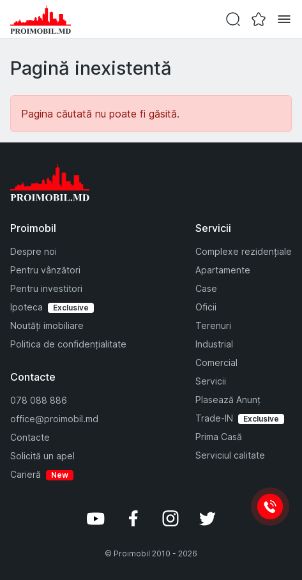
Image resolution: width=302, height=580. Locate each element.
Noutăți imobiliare (47, 325)
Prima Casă (218, 436)
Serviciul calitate (230, 455)
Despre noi (33, 251)
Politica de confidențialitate (68, 344)
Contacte (30, 437)
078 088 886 (38, 400)
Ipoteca (26, 306)
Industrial (214, 344)
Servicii (210, 381)
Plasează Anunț (227, 399)
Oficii (205, 306)
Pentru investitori (46, 288)
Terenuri (213, 325)
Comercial (216, 362)
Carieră (25, 474)
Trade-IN (214, 418)
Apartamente (222, 269)
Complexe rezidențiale (243, 251)
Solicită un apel (42, 455)
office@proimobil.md (54, 418)
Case (206, 288)
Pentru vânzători (45, 269)
